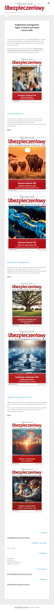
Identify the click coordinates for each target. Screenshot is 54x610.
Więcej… (9, 130)
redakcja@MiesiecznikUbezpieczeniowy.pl (18, 538)
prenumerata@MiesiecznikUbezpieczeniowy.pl (19, 574)
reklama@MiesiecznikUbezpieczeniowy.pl (18, 584)
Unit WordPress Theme (21, 607)
